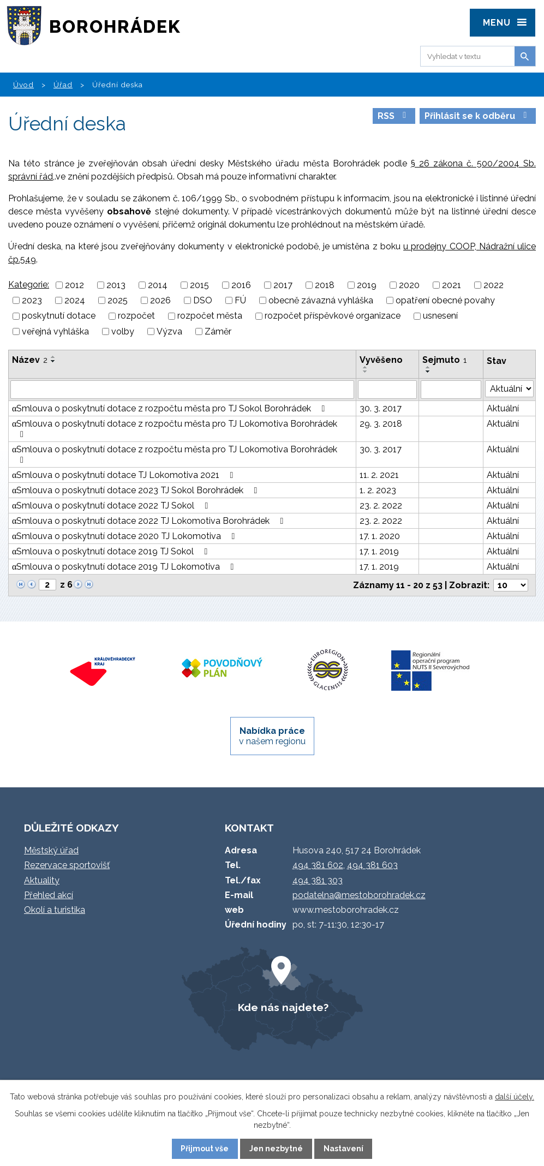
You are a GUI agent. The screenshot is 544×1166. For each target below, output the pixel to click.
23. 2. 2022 (381, 505)
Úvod (23, 84)
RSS (394, 116)
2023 (32, 300)
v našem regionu (272, 736)
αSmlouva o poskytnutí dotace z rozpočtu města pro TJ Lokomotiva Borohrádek (174, 428)
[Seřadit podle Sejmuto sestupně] (428, 371)
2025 (117, 300)
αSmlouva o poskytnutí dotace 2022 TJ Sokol (112, 505)
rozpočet (136, 316)
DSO (202, 300)
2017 (282, 285)
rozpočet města (209, 316)
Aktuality (41, 880)
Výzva (169, 331)
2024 (74, 300)
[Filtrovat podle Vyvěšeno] (387, 389)
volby (122, 331)
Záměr (218, 331)
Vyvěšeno (381, 360)
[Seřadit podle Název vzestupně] (53, 357)
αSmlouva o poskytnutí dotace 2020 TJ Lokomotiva (125, 536)
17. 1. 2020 (380, 536)
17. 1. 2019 (379, 551)
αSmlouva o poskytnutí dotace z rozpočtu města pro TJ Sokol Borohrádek (170, 408)
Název (29, 360)
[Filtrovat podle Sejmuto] (451, 389)
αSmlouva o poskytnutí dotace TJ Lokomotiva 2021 (124, 475)
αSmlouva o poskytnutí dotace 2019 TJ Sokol (111, 551)
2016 (241, 285)
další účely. (514, 1096)
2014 (158, 285)
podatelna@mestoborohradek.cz (359, 895)
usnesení (440, 316)
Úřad (63, 84)
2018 (324, 285)
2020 (409, 285)
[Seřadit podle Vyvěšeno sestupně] (366, 371)
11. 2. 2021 (379, 475)
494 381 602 (317, 865)
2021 (451, 285)
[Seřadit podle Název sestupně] (53, 361)
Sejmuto (444, 360)
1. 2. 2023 (378, 490)
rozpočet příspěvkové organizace (332, 316)
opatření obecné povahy (445, 300)
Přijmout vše (205, 1148)
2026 (160, 300)
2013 (115, 285)
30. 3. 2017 (381, 408)
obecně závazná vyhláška (320, 300)
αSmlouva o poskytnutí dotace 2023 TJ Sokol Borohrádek (136, 490)
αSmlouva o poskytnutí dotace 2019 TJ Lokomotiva (124, 566)
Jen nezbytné (276, 1148)
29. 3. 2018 (381, 423)
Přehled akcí (48, 895)
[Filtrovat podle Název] (182, 389)
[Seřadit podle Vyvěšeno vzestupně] (366, 367)
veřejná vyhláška (55, 331)
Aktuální (503, 408)
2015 (199, 285)
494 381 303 (317, 880)
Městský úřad (51, 850)
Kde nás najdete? (283, 1007)
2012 (74, 285)
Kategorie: (28, 284)
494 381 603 (372, 865)
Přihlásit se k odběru (477, 116)
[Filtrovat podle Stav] (509, 388)
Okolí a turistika (54, 910)
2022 (493, 285)
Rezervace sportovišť (67, 865)
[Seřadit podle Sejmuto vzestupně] (428, 367)
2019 (366, 285)
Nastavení (343, 1148)
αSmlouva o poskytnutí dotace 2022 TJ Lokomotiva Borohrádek (149, 521)
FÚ (240, 300)
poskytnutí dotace (58, 316)
